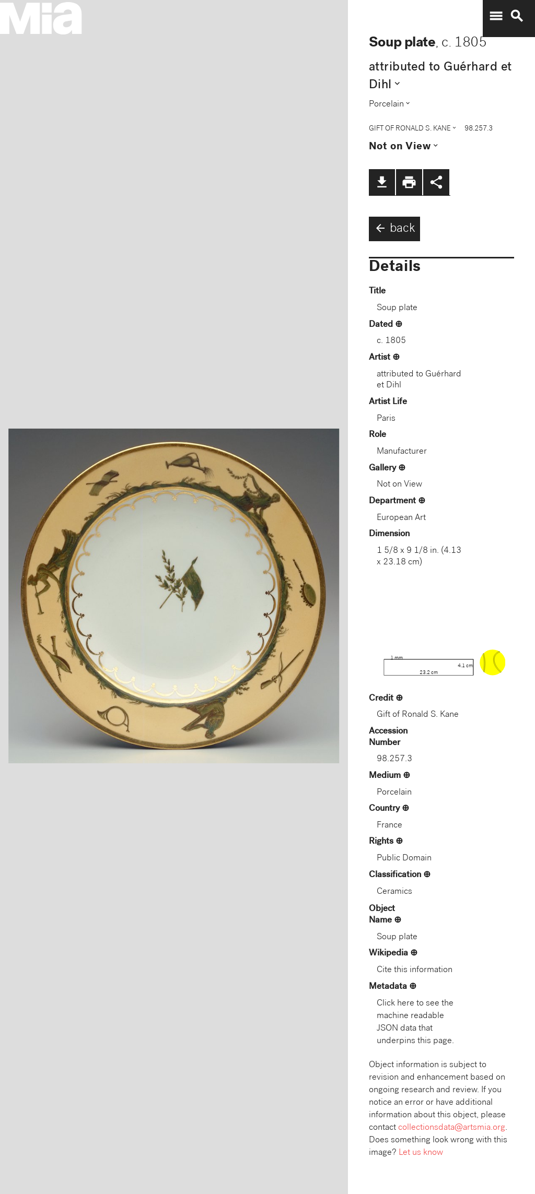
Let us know (421, 1153)
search (517, 16)
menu (496, 16)
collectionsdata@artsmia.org (451, 1128)
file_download (382, 182)
